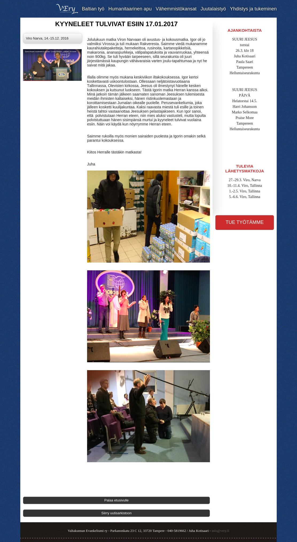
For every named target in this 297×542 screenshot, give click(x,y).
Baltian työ (93, 8)
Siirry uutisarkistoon (116, 513)
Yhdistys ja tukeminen (253, 8)
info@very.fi (220, 531)
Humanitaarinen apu (130, 8)
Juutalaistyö (213, 8)
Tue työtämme (245, 222)
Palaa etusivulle (116, 500)
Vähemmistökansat (176, 8)
